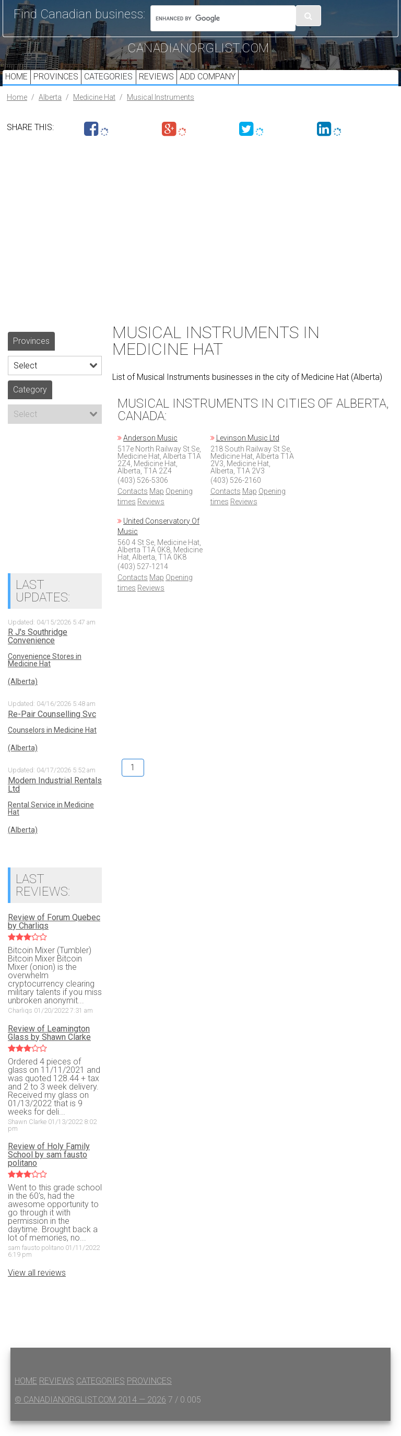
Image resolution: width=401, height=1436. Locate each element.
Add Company (230, 84)
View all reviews (37, 1288)
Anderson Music (150, 453)
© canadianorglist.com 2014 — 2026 (90, 1415)
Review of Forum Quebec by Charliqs (54, 937)
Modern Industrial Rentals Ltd (55, 800)
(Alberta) (23, 697)
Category (30, 405)
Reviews (174, 84)
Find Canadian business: (79, 14)
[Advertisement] (200, 242)
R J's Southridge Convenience (37, 652)
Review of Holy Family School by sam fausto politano (49, 1170)
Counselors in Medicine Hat (52, 745)
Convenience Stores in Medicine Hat (44, 675)
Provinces (63, 84)
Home (19, 84)
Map (156, 506)
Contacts (132, 506)
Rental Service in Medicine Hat (51, 823)
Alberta (50, 112)
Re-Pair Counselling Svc (52, 730)
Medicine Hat (94, 112)
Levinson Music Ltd (247, 453)
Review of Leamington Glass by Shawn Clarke (49, 1048)
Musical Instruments (160, 112)
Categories (121, 84)
